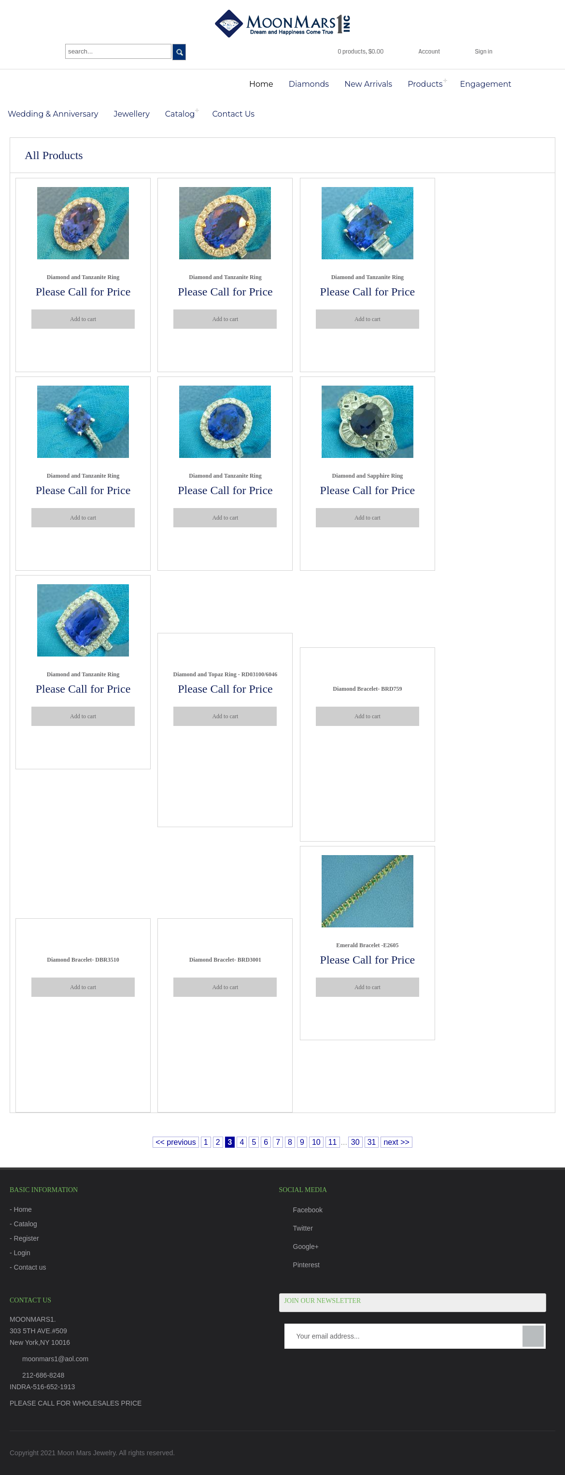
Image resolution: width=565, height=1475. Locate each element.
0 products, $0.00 (360, 52)
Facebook (301, 1210)
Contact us (30, 1267)
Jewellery (132, 114)
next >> (396, 1142)
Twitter (296, 1228)
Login (22, 1253)
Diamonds (309, 84)
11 (332, 1142)
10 (316, 1142)
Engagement (486, 84)
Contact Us (233, 114)
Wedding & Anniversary (53, 114)
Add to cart (83, 319)
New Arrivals (368, 84)
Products (425, 84)
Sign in (483, 52)
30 (355, 1142)
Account (429, 52)
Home (261, 84)
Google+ (299, 1246)
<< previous (175, 1142)
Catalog (180, 114)
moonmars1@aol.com (55, 1359)
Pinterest (299, 1265)
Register (26, 1238)
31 (371, 1142)
